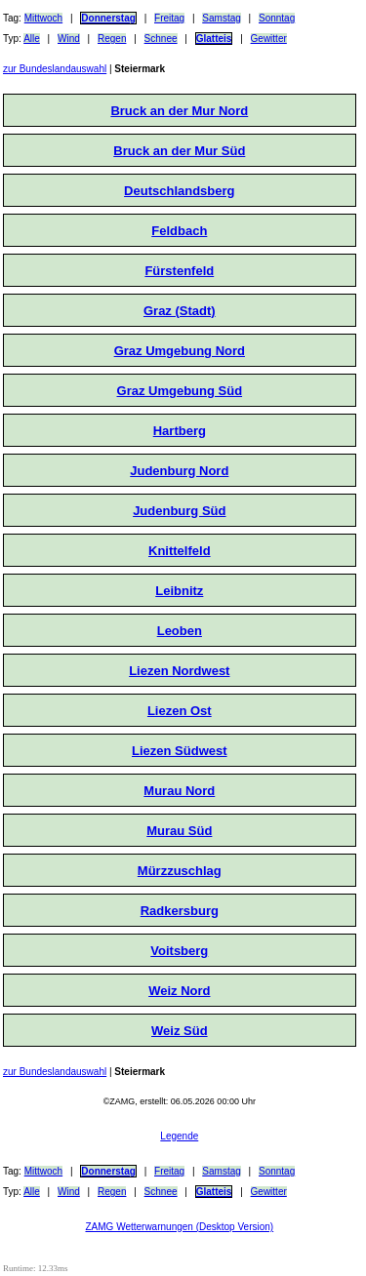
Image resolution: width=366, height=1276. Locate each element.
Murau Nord (179, 790)
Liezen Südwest (179, 750)
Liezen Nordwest (179, 670)
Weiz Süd (179, 1030)
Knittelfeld (179, 550)
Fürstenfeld (179, 270)
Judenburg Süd (179, 510)
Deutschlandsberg (179, 190)
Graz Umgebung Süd (180, 390)
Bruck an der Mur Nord (179, 110)
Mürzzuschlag (180, 870)
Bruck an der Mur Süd (179, 150)
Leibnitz (179, 590)
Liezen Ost (179, 710)
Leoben (179, 630)
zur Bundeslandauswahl (54, 68)
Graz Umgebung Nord (179, 350)
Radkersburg (180, 910)
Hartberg (179, 430)
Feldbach (179, 230)
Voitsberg (179, 950)
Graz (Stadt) (179, 310)
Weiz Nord (179, 990)
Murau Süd (179, 830)
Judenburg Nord (179, 470)
